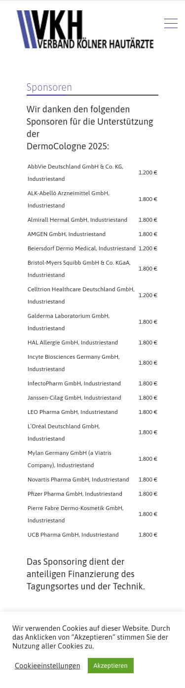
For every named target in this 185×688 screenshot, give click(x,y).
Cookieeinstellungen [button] (47, 665)
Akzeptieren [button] (111, 665)
